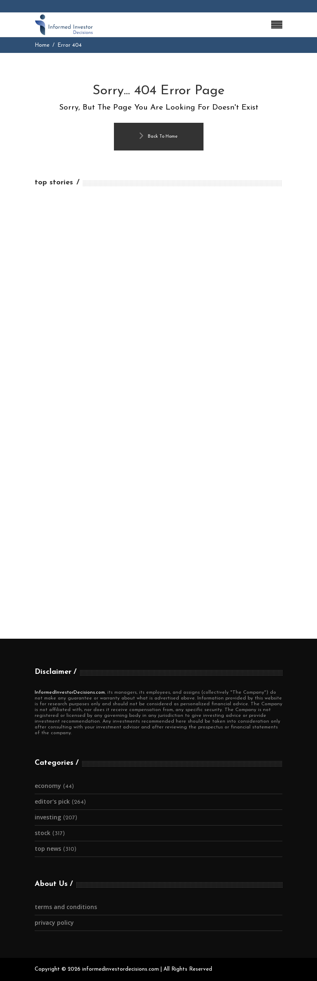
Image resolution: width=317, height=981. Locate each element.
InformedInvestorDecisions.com (70, 692)
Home (42, 45)
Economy (48, 786)
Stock (42, 833)
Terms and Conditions (66, 907)
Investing (48, 817)
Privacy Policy (54, 922)
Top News (48, 848)
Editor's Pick (52, 801)
